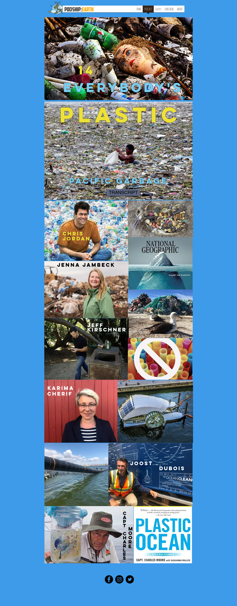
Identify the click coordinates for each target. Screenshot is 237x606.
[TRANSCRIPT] (123, 192)
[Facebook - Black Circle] (109, 579)
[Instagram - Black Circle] (119, 579)
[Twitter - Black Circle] (130, 579)
